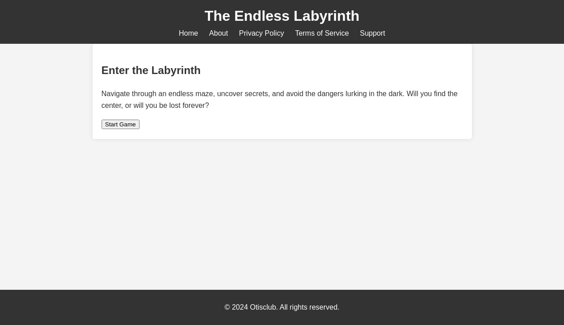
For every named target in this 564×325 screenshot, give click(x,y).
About (218, 33)
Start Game (120, 124)
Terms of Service (322, 33)
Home (188, 33)
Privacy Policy (261, 33)
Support (372, 33)
